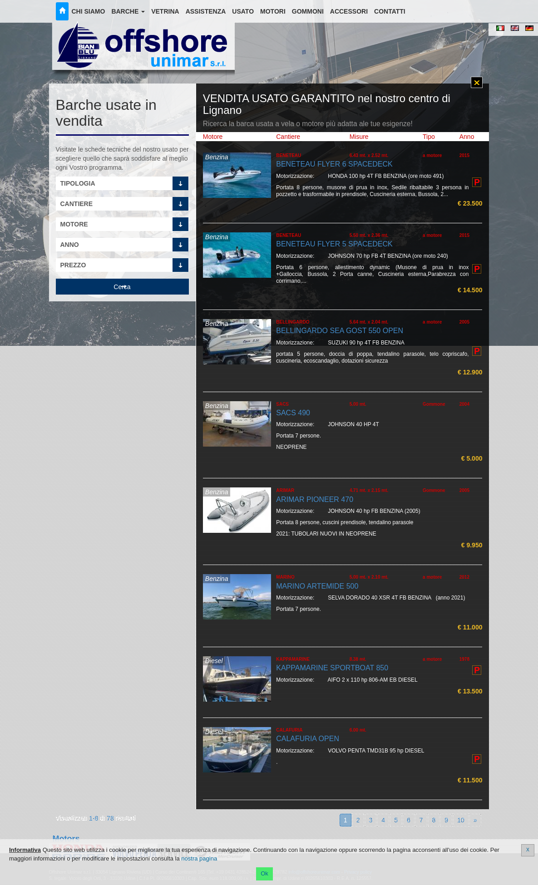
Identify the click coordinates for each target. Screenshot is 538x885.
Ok (264, 873)
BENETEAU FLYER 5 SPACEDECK (334, 244)
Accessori (349, 11)
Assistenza (206, 11)
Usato (243, 11)
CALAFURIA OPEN (307, 738)
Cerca (122, 286)
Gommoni (308, 11)
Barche (128, 11)
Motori (273, 11)
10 (460, 820)
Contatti (389, 11)
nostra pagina (199, 858)
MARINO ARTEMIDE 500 (317, 586)
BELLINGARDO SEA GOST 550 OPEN (339, 330)
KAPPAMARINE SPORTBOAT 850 (332, 668)
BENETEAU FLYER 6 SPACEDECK (334, 164)
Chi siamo (88, 11)
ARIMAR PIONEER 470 (314, 499)
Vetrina (165, 11)
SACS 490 (293, 413)
